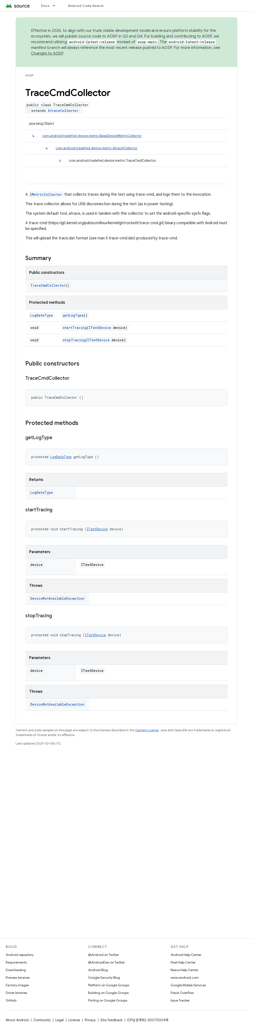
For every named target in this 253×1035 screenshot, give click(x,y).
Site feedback (111, 1020)
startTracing (75, 327)
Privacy (90, 1020)
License (74, 1020)
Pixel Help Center (183, 962)
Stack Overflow (182, 993)
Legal (59, 1020)
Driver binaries (16, 993)
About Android (17, 1020)
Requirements (16, 962)
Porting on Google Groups (107, 1000)
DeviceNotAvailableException (57, 598)
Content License (147, 730)
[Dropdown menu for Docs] (56, 5)
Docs (45, 6)
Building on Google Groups (108, 993)
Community (42, 1020)
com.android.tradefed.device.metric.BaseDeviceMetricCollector (92, 136)
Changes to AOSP (47, 53)
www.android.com (185, 977)
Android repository (20, 955)
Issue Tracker (180, 1000)
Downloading (16, 970)
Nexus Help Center (184, 970)
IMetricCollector (46, 194)
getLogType (73, 315)
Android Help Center (186, 955)
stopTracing (74, 340)
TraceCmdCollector (47, 285)
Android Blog (98, 970)
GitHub (11, 1000)
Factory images (17, 985)
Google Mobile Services (188, 985)
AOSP (29, 75)
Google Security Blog (104, 977)
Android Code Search (86, 6)
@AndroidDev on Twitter (106, 962)
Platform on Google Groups (108, 985)
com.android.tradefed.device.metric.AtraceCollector (96, 148)
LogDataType (41, 315)
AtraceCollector (63, 110)
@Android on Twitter (103, 955)
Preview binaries (18, 977)
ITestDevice (100, 327)
